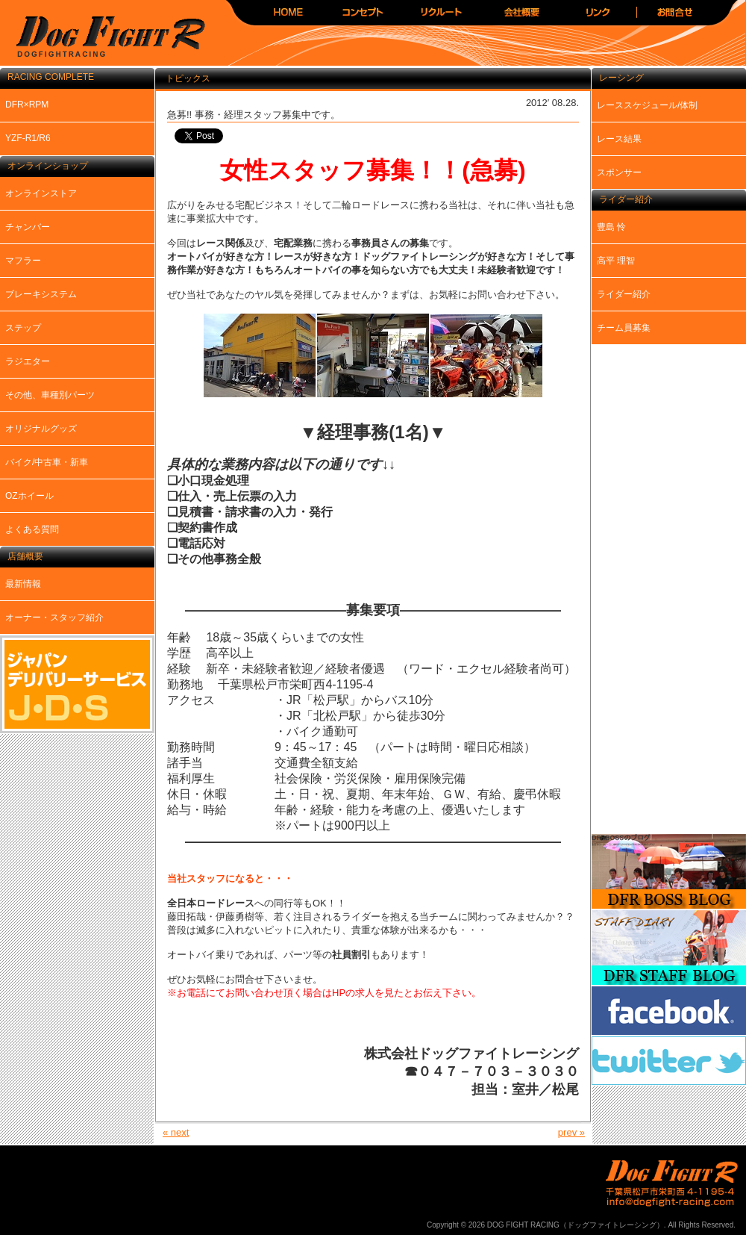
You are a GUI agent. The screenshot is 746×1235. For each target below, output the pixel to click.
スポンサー (619, 172)
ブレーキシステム (41, 294)
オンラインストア (41, 193)
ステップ (23, 328)
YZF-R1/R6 (28, 138)
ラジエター (27, 361)
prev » (571, 1132)
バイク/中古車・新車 (46, 462)
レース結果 (619, 139)
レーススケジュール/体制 (647, 105)
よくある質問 (32, 529)
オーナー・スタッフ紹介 (54, 617)
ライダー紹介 (624, 294)
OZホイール (29, 496)
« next (176, 1132)
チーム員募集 (624, 328)
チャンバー (27, 227)
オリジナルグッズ (41, 428)
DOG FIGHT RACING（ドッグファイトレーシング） (104, 37)
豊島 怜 (611, 227)
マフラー (23, 260)
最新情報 (23, 584)
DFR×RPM (26, 104)
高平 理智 (616, 260)
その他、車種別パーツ (50, 395)
